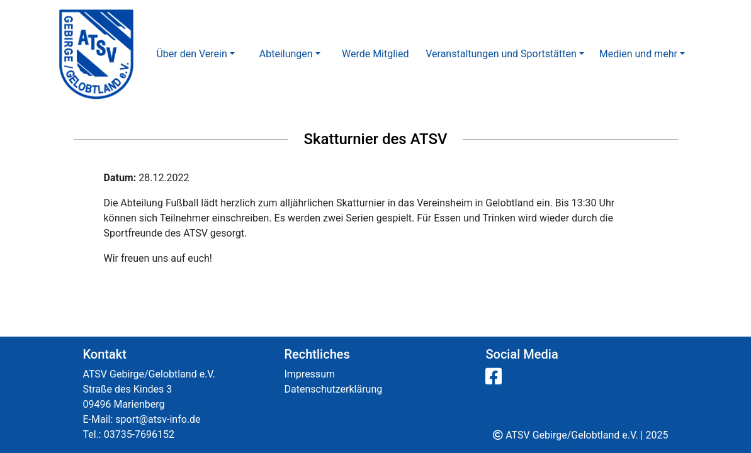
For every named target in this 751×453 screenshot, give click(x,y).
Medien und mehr (638, 54)
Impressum (309, 374)
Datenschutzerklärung (333, 389)
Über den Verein (191, 54)
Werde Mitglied (375, 54)
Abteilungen (286, 54)
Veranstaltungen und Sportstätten (501, 54)
